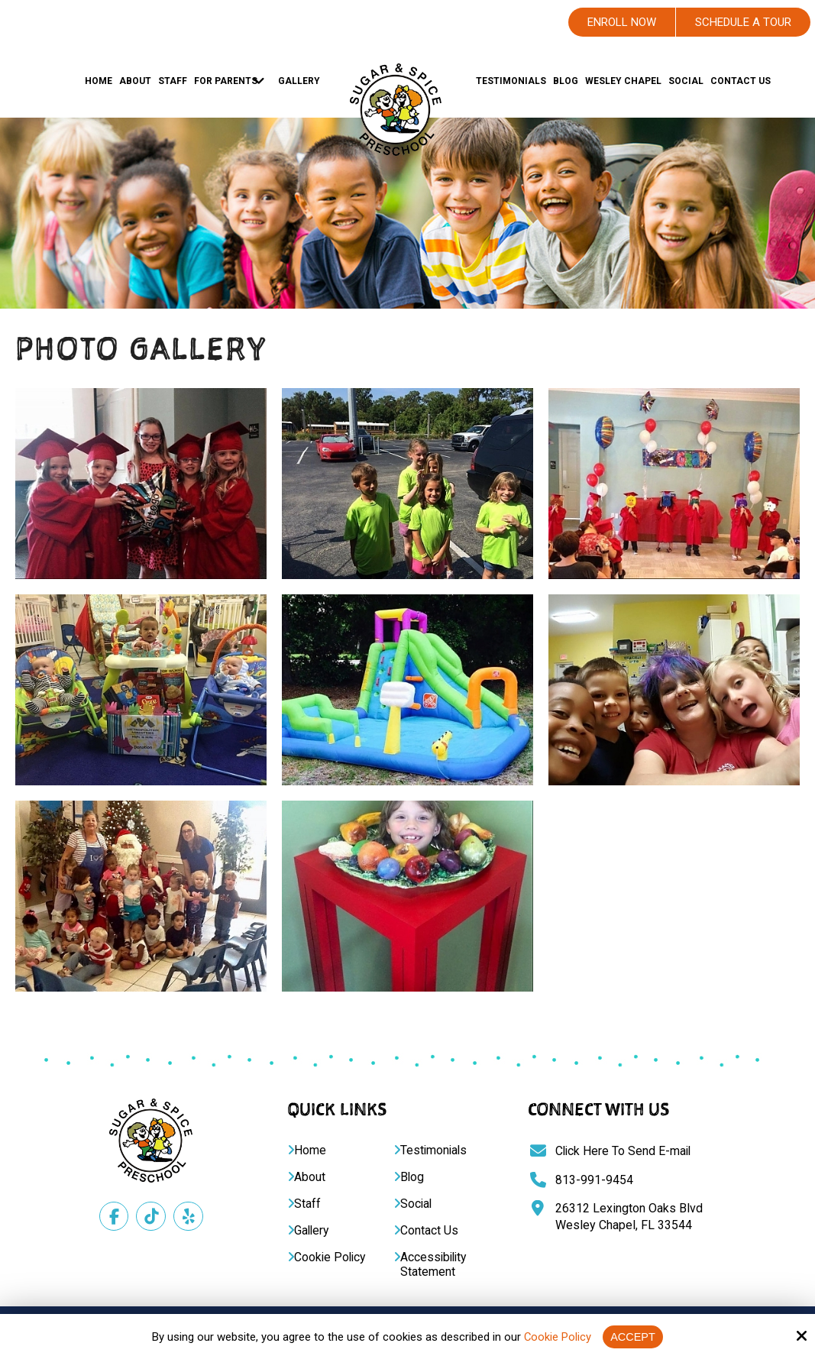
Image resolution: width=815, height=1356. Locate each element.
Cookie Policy (557, 1337)
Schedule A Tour (743, 22)
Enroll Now (621, 22)
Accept (633, 1336)
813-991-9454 (594, 1180)
